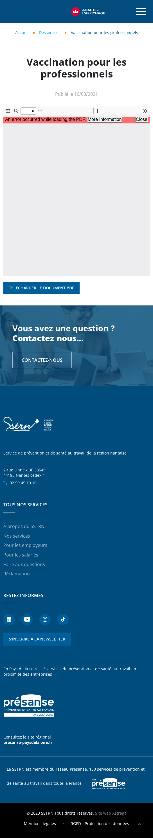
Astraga (119, 813)
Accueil (22, 32)
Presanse (108, 783)
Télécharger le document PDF (41, 288)
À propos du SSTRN (23, 526)
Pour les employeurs (25, 545)
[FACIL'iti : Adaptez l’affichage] (88, 11)
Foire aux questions (24, 564)
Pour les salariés (20, 555)
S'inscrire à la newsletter (37, 639)
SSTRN (28, 424)
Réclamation (16, 574)
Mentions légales (40, 823)
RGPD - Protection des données (100, 823)
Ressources (49, 32)
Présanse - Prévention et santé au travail (28, 706)
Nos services (16, 536)
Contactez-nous (42, 360)
